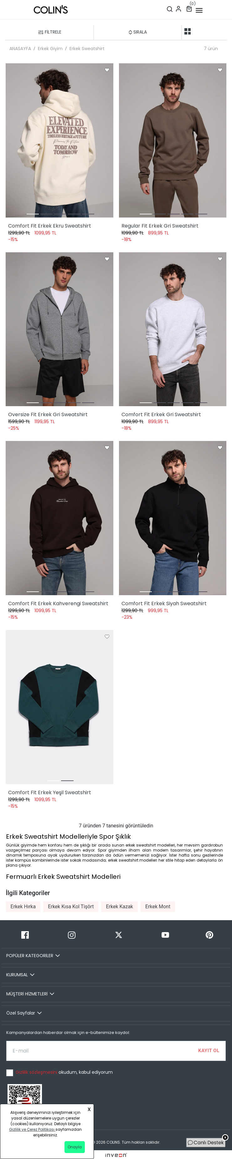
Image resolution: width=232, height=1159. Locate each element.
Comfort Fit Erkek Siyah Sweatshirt (164, 603)
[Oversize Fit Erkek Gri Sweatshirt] (59, 329)
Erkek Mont (157, 907)
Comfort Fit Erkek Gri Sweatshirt (161, 414)
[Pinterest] (209, 935)
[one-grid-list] (197, 31)
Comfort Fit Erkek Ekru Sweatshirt (49, 225)
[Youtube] (165, 935)
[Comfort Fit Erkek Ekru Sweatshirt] (59, 140)
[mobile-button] (199, 10)
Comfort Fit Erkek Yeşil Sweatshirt (49, 792)
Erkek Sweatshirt (87, 48)
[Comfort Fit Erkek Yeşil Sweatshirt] (59, 707)
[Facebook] (25, 935)
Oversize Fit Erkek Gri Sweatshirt (48, 414)
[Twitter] (118, 935)
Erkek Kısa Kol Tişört (71, 907)
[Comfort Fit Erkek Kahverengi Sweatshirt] (59, 518)
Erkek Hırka (23, 907)
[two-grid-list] (187, 31)
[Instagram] (71, 935)
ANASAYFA (20, 48)
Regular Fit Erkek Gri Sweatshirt (159, 225)
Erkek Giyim (50, 48)
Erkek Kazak (119, 907)
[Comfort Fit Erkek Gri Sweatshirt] (173, 329)
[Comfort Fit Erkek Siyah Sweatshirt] (173, 518)
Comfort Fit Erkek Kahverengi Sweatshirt (58, 603)
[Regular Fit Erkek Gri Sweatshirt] (173, 140)
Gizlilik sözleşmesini (37, 1072)
